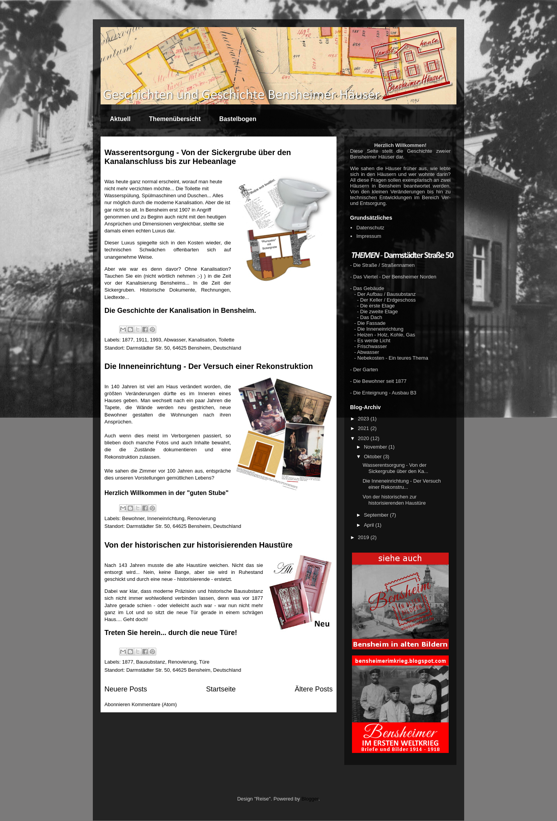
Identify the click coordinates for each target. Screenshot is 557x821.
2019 (364, 537)
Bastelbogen (237, 119)
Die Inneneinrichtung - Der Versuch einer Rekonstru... (401, 484)
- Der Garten (364, 369)
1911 (141, 340)
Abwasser (174, 340)
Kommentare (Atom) (154, 704)
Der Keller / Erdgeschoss (388, 300)
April (370, 525)
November (376, 447)
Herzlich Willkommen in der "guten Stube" (166, 493)
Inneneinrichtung (166, 518)
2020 (364, 438)
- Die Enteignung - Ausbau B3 (383, 393)
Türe (204, 662)
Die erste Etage (377, 306)
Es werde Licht (373, 340)
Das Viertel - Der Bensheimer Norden (394, 277)
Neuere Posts (125, 689)
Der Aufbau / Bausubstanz (386, 294)
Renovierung (201, 518)
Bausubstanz (150, 662)
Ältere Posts (314, 689)
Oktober (373, 456)
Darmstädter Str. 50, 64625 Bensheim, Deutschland (183, 348)
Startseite (221, 689)
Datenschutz (370, 227)
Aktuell (120, 119)
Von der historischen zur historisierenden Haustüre (198, 545)
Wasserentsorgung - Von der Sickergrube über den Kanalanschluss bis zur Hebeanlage (197, 157)
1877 (127, 340)
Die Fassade (371, 323)
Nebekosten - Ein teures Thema (392, 358)
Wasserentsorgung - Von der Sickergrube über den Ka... (395, 468)
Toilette (226, 340)
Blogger (309, 799)
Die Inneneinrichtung (380, 329)
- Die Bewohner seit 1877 (378, 381)
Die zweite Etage (379, 311)
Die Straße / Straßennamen (384, 265)
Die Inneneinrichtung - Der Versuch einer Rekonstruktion (208, 366)
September (377, 515)
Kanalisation (202, 340)
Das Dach (371, 317)
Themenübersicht (174, 119)
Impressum (368, 236)
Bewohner (133, 518)
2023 (364, 419)
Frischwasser (372, 346)
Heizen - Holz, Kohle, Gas (386, 335)
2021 (364, 428)
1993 (155, 340)
